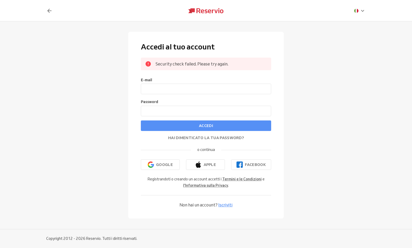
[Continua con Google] (160, 164)
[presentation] (359, 11)
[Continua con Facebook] (251, 164)
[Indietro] (49, 11)
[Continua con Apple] (205, 164)
